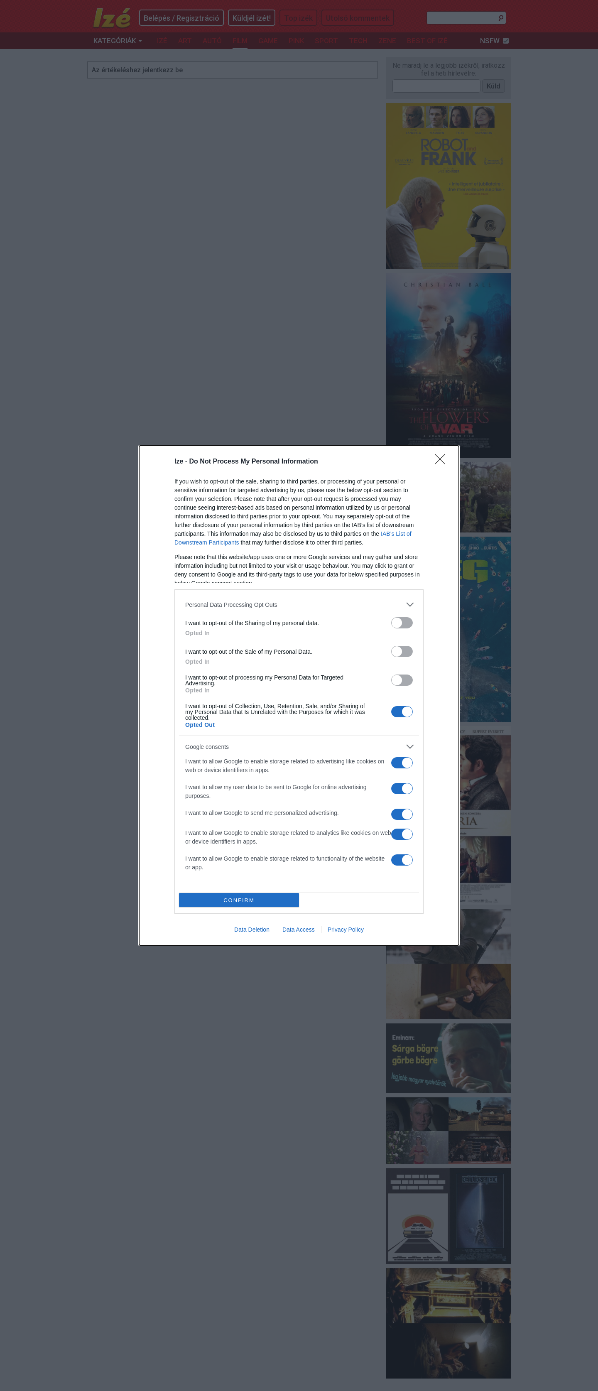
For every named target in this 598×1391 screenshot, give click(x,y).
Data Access (298, 929)
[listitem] (299, 604)
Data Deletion (252, 929)
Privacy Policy (346, 929)
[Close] (443, 462)
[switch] (402, 622)
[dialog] (299, 695)
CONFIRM (239, 900)
